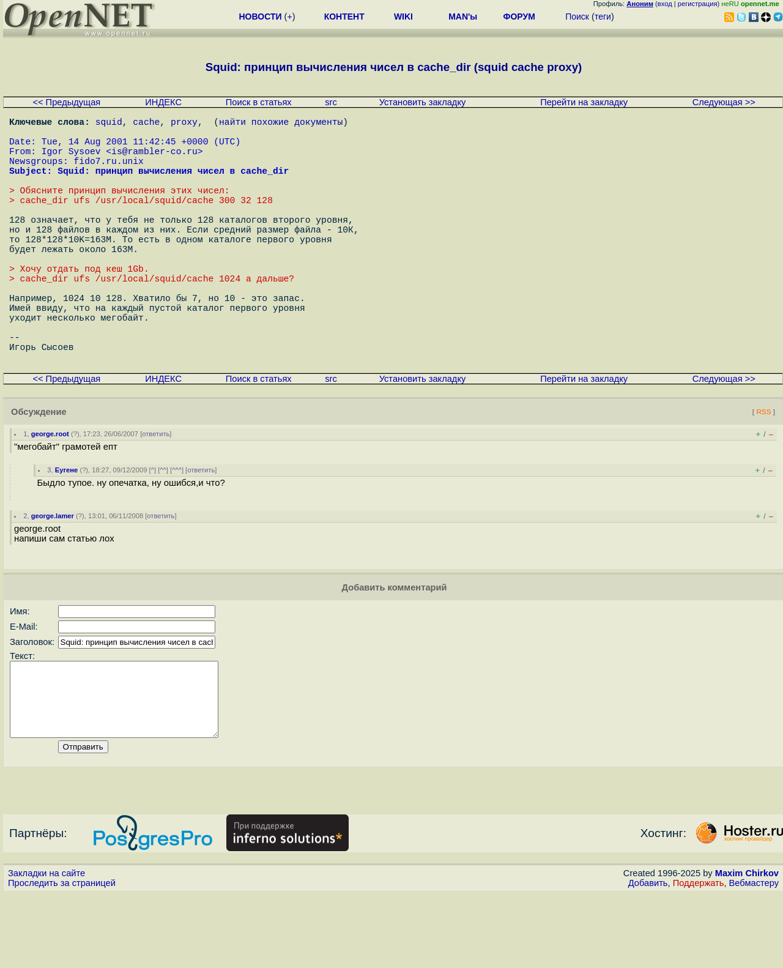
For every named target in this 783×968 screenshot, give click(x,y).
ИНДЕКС (163, 102)
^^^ (177, 528)
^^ (163, 528)
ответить (155, 492)
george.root (50, 492)
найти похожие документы (281, 123)
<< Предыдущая (66, 102)
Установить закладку (422, 102)
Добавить (648, 956)
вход (665, 3)
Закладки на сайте (46, 946)
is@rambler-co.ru (154, 160)
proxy (184, 123)
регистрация (698, 3)
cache (146, 123)
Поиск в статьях (259, 102)
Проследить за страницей (62, 956)
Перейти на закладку (584, 102)
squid (108, 123)
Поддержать (698, 956)
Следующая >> (723, 102)
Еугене (66, 528)
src (331, 102)
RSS (763, 470)
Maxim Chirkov (747, 946)
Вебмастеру (754, 956)
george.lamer (52, 574)
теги (603, 16)
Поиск (577, 16)
